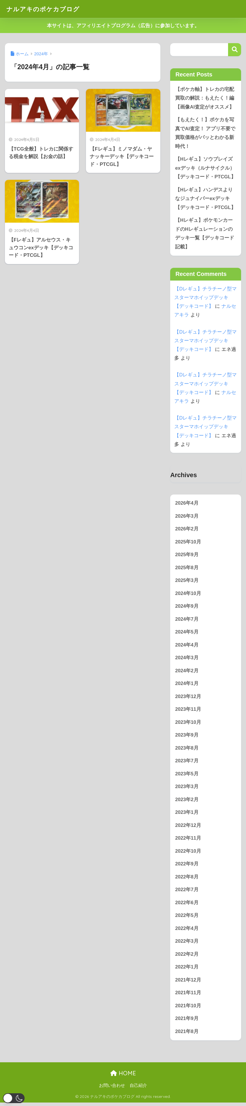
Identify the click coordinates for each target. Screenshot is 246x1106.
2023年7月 (187, 763)
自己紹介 (138, 1089)
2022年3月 (187, 944)
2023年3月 (187, 789)
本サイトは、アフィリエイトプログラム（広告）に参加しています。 (123, 25)
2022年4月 (187, 931)
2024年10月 (188, 595)
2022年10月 (188, 853)
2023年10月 (188, 724)
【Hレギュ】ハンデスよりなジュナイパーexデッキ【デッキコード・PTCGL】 (205, 199)
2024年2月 (187, 672)
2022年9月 (187, 866)
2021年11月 (188, 996)
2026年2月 (187, 530)
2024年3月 (187, 659)
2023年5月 (187, 776)
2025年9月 (187, 556)
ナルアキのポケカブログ (46, 9)
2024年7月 (187, 620)
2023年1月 (187, 814)
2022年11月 (188, 840)
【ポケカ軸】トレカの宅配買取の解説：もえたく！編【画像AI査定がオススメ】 (204, 98)
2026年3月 (187, 517)
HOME (123, 1076)
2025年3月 (187, 582)
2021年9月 (187, 1022)
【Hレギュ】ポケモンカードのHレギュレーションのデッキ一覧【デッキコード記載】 (204, 234)
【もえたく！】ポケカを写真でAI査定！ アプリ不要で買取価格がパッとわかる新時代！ (205, 133)
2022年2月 (187, 957)
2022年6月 (187, 905)
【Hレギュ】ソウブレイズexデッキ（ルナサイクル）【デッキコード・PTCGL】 (205, 168)
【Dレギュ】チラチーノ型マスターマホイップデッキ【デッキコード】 (205, 298)
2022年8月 (187, 879)
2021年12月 (188, 983)
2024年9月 (187, 607)
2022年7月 (187, 892)
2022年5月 (187, 918)
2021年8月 (187, 1034)
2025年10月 (188, 543)
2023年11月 (188, 711)
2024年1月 (187, 685)
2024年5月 (187, 633)
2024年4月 (187, 646)
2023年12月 (188, 698)
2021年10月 (188, 1009)
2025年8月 (187, 569)
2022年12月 (188, 827)
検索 (234, 49)
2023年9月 (187, 737)
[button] (14, 1098)
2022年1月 (187, 970)
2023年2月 (187, 802)
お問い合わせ (112, 1089)
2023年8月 (187, 750)
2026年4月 (187, 504)
